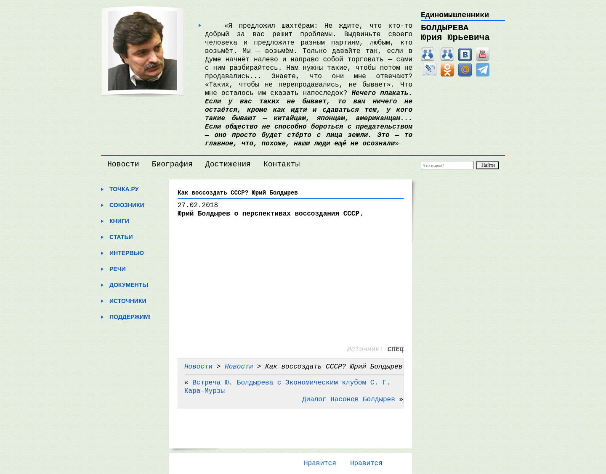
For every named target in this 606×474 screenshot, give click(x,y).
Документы (128, 285)
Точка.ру (123, 189)
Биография (172, 164)
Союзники (126, 205)
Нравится (320, 463)
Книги (119, 221)
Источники (127, 301)
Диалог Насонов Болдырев (348, 399)
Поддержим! (130, 316)
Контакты (281, 164)
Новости (123, 164)
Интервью (126, 253)
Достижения (228, 164)
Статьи (121, 237)
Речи (117, 269)
